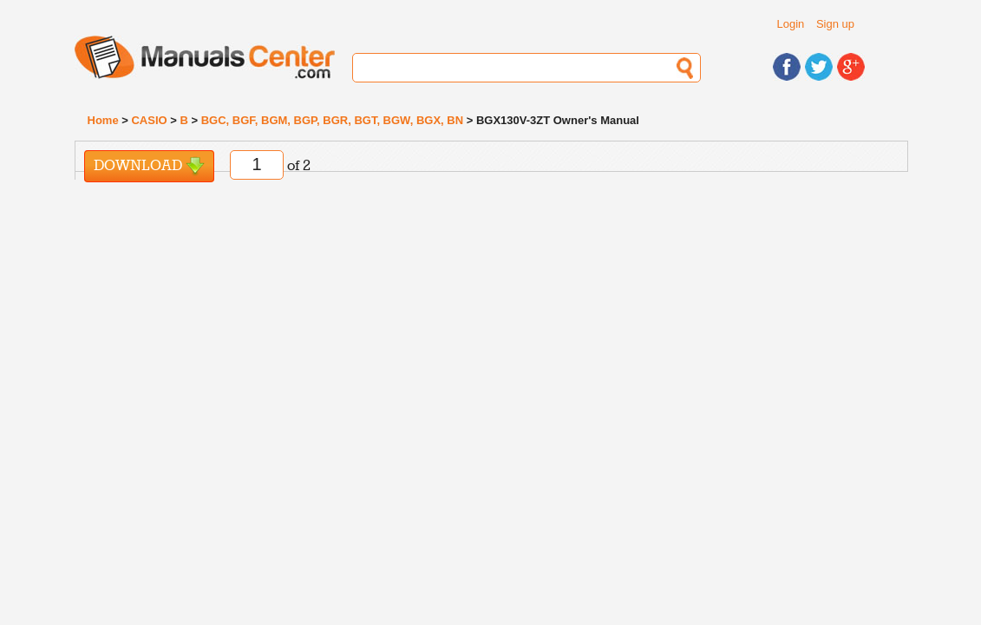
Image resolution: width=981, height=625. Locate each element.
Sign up (835, 23)
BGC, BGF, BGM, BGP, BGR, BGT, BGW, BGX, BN (332, 120)
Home (103, 120)
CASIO (149, 120)
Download (149, 166)
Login (791, 23)
